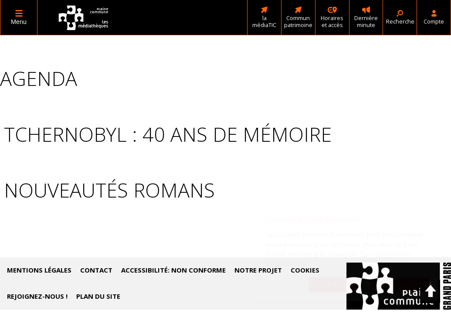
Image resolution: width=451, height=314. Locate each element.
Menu (19, 21)
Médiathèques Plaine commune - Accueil (83, 17)
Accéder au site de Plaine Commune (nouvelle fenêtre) (398, 286)
